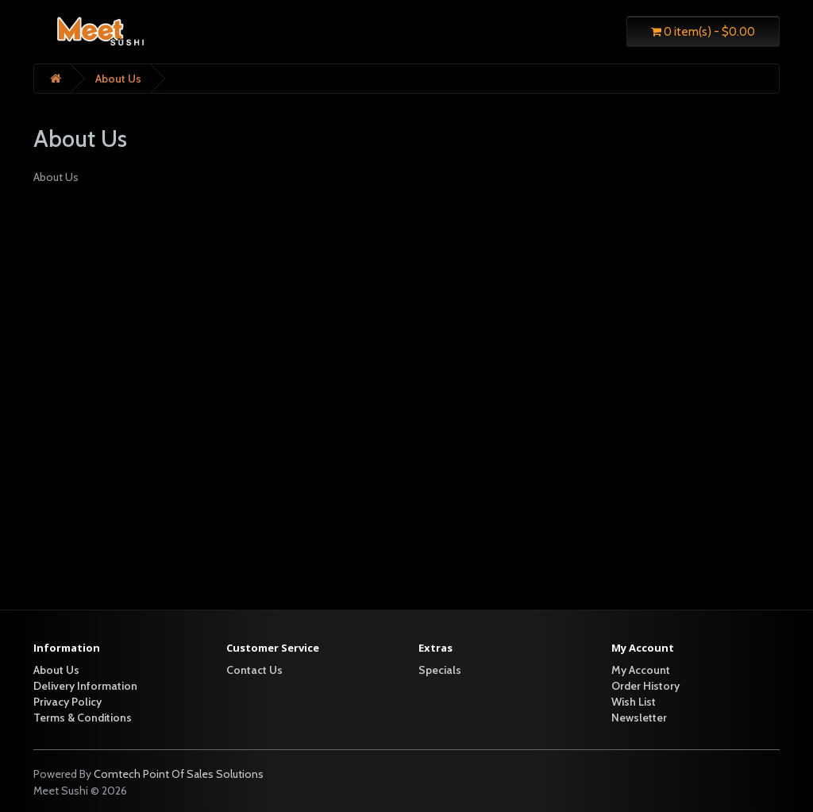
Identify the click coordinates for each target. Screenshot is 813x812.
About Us (118, 78)
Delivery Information (85, 686)
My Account (640, 670)
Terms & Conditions (82, 717)
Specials (439, 670)
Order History (645, 686)
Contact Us (254, 670)
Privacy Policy (67, 702)
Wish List (633, 702)
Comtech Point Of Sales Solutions (179, 774)
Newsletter (639, 717)
